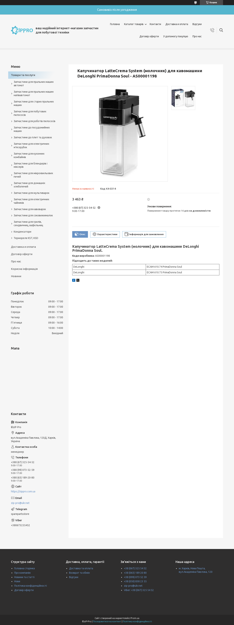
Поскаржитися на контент (107, 621)
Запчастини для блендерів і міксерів (30, 165)
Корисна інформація (24, 268)
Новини (16, 276)
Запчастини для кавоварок (30, 209)
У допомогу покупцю (175, 36)
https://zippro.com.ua (23, 491)
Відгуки (197, 24)
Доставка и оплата (176, 24)
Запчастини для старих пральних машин (34, 103)
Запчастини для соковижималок (33, 215)
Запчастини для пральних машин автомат (34, 83)
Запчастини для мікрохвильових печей (33, 175)
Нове (17, 581)
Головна (115, 24)
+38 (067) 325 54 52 (135, 568)
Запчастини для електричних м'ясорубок (31, 145)
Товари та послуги (23, 75)
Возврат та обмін (79, 572)
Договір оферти (149, 36)
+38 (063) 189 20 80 (135, 572)
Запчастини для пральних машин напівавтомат (34, 93)
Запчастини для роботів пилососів (34, 121)
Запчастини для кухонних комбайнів (29, 155)
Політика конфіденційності (30, 585)
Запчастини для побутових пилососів (30, 113)
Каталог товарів (134, 24)
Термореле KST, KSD (26, 238)
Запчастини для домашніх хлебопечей (29, 185)
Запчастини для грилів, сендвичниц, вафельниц (28, 223)
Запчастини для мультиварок (31, 192)
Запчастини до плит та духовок (33, 137)
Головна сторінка (24, 568)
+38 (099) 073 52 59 (135, 577)
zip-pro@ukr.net (20, 502)
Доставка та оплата (81, 568)
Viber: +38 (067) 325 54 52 (139, 590)
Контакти (155, 24)
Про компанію (22, 572)
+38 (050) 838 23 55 (135, 581)
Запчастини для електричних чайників (31, 201)
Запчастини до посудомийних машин (32, 129)
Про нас (197, 36)
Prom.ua (135, 618)
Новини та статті (24, 577)
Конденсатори (22, 231)
